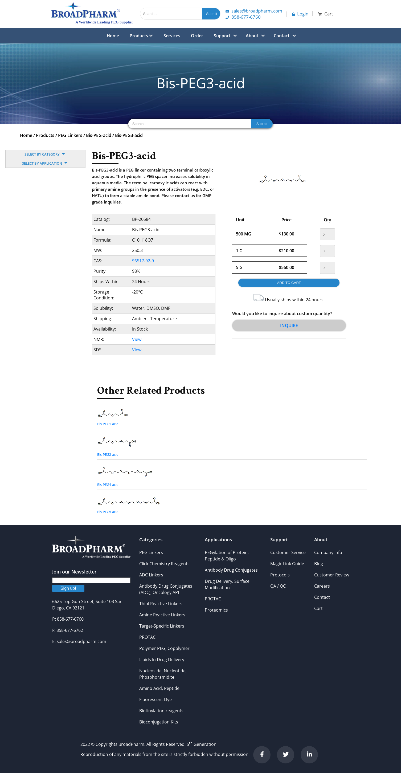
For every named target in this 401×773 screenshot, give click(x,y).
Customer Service (288, 552)
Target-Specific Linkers (161, 626)
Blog (318, 564)
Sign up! (68, 588)
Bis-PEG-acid (98, 135)
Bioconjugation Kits (158, 722)
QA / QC (278, 586)
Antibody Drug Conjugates (231, 570)
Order (197, 36)
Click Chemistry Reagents (164, 564)
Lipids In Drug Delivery (161, 659)
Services (171, 36)
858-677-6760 (243, 17)
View (136, 339)
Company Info (328, 552)
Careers (322, 586)
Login (300, 14)
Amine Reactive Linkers (162, 615)
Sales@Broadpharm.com (254, 11)
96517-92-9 (143, 261)
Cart (318, 608)
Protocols (280, 575)
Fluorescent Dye (155, 699)
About (252, 36)
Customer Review (331, 575)
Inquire (289, 325)
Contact (281, 36)
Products (141, 36)
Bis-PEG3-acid (129, 135)
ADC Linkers (151, 575)
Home (113, 36)
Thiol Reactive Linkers (160, 604)
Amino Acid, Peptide (159, 688)
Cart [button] (325, 14)
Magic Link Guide (287, 564)
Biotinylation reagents (161, 711)
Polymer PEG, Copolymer (164, 648)
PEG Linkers (70, 135)
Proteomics (216, 610)
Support (222, 36)
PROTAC (147, 637)
